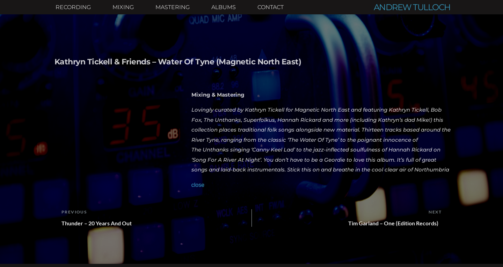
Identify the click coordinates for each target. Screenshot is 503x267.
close (197, 185)
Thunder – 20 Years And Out (96, 223)
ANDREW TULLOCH (412, 7)
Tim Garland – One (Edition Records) (395, 223)
